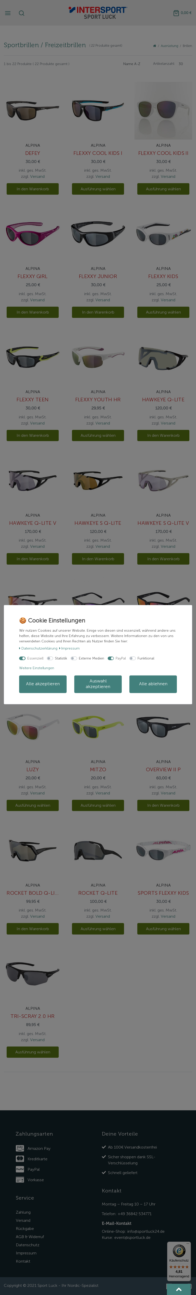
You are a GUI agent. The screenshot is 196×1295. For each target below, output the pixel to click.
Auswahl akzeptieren (98, 684)
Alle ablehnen (153, 684)
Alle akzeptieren (43, 684)
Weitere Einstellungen (36, 668)
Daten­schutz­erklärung (38, 648)
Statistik (61, 658)
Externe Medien (91, 658)
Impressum (69, 648)
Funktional (146, 658)
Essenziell (35, 658)
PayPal (121, 658)
